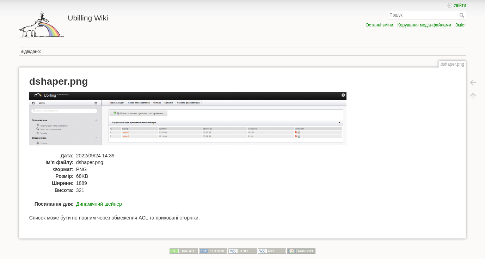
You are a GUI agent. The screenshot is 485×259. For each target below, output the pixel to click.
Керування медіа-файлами (424, 25)
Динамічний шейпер (99, 204)
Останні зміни (379, 25)
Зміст (460, 25)
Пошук (462, 15)
